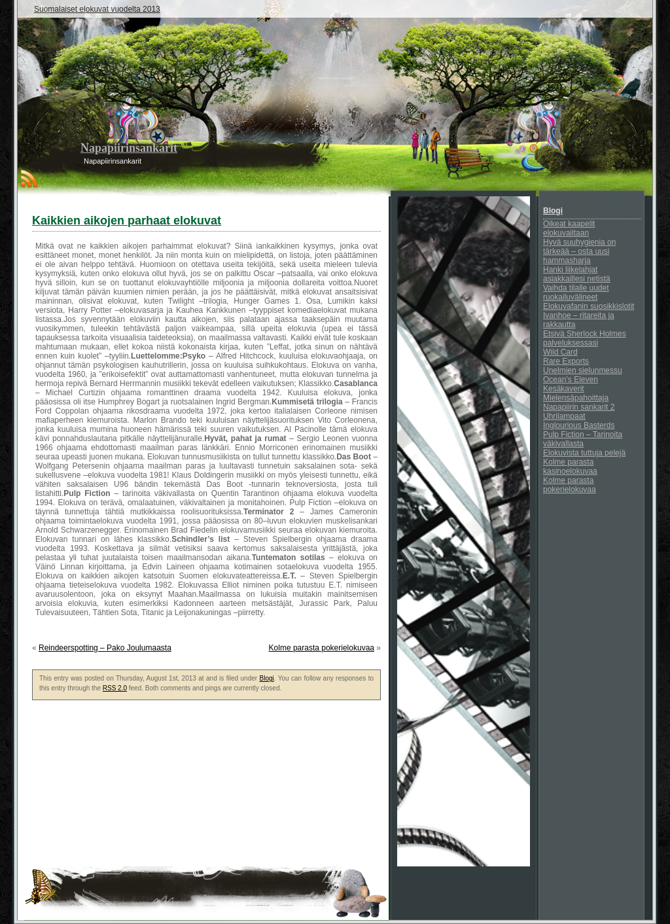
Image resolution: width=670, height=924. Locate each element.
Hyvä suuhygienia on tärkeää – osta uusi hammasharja (579, 251)
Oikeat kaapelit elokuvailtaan (569, 228)
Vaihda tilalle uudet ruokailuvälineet (576, 292)
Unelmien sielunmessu (582, 370)
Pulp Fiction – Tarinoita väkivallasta (582, 439)
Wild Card (560, 352)
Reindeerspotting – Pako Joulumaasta (105, 647)
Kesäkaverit (563, 388)
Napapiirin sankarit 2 (578, 407)
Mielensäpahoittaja (575, 397)
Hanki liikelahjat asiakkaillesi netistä (576, 274)
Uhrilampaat (564, 416)
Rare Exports (566, 361)
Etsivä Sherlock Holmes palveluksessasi (584, 338)
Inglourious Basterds (578, 425)
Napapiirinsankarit (128, 147)
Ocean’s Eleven (570, 379)
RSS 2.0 (115, 688)
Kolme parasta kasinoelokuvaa (570, 466)
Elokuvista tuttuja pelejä (584, 452)
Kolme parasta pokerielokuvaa (321, 647)
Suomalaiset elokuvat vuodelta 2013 (97, 9)
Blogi (267, 678)
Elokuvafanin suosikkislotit (588, 306)
